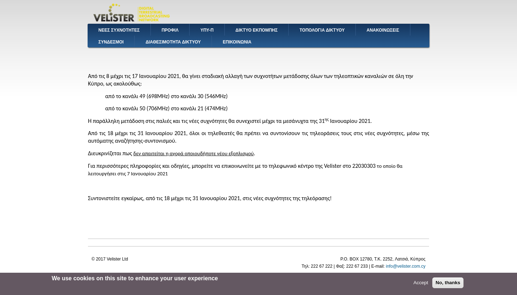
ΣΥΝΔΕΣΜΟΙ (111, 42)
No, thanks (448, 284)
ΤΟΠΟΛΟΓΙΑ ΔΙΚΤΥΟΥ (322, 30)
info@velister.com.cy (405, 266)
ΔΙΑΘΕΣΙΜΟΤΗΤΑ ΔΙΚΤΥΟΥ (173, 42)
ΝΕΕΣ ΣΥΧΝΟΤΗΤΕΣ (119, 30)
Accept (420, 284)
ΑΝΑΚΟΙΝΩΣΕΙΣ (383, 30)
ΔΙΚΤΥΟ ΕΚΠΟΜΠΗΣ (257, 30)
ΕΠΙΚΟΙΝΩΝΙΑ (237, 42)
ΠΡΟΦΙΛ (170, 30)
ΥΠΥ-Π (207, 30)
